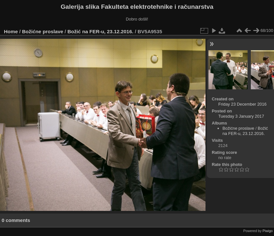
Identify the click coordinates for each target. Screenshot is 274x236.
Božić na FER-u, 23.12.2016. (100, 31)
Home (11, 31)
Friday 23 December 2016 (242, 104)
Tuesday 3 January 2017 (241, 116)
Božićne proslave (42, 31)
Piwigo (268, 231)
